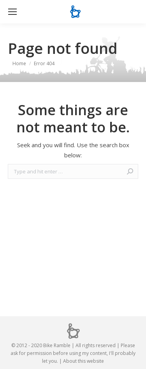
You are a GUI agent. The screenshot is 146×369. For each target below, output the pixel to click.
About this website (83, 361)
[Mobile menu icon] (12, 11)
